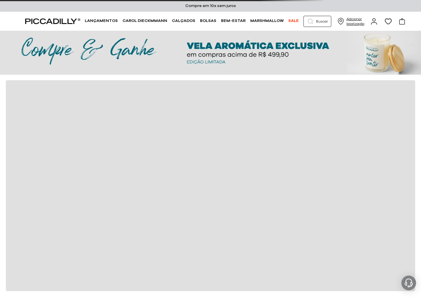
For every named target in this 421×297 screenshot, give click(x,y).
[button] (317, 21)
